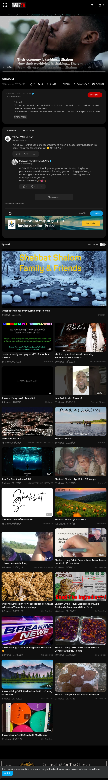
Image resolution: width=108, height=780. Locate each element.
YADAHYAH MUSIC (22, 137)
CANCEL (82, 213)
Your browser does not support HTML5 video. (54, 44)
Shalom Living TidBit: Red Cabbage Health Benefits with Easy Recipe (77, 649)
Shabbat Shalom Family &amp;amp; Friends (26, 310)
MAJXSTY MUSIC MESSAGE (20, 93)
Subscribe (94, 95)
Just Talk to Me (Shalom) (68, 398)
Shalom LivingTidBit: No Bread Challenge (77, 694)
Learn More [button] (94, 769)
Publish (97, 213)
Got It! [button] (7, 773)
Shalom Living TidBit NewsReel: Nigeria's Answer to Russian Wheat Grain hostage (27, 605)
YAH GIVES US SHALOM (13, 438)
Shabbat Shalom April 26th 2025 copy (75, 479)
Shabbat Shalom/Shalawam (17, 519)
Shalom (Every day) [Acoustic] (18, 398)
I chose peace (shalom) (15, 563)
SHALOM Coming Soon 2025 (17, 479)
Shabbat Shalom (64, 438)
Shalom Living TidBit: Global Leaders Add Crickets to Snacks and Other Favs (77, 605)
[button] (101, 5)
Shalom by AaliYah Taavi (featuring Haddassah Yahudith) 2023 (74, 356)
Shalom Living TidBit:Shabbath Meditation (24, 735)
